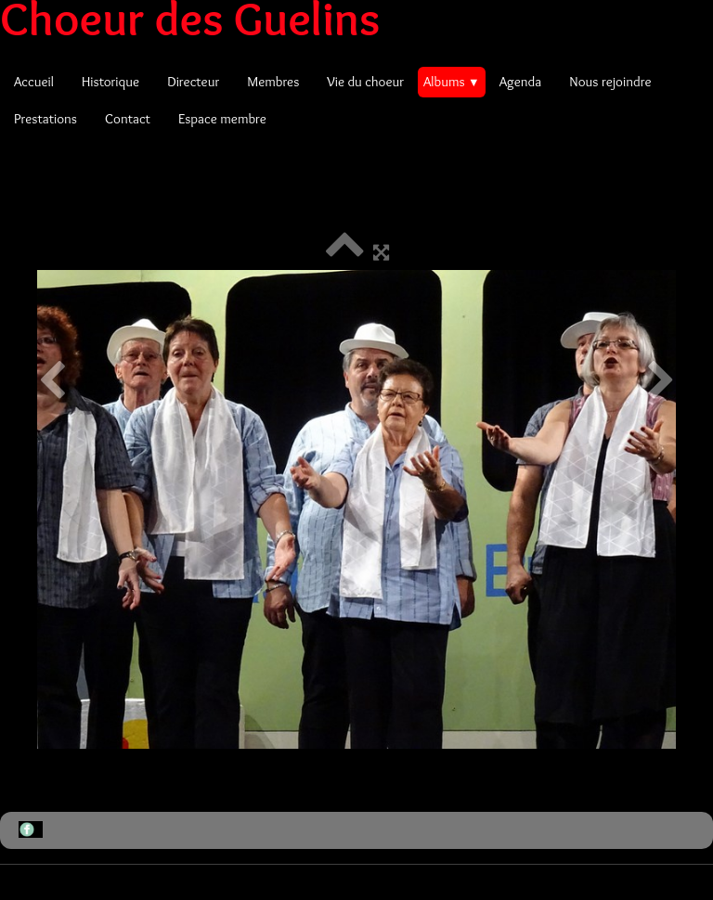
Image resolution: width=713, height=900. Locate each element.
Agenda (520, 81)
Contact (127, 118)
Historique (110, 81)
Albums (451, 81)
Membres (273, 81)
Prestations (45, 118)
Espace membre (222, 118)
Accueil (34, 81)
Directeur (193, 81)
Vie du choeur (365, 81)
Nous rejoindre (610, 81)
